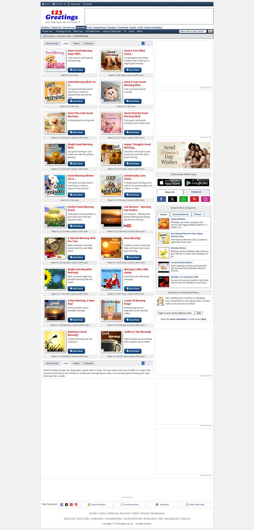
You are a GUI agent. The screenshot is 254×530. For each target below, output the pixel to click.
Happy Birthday (178, 219)
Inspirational (100, 27)
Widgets (135, 513)
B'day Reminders (96, 504)
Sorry (131, 31)
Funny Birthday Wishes (181, 262)
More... (140, 31)
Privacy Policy (83, 518)
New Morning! (132, 238)
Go (210, 31)
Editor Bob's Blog (195, 504)
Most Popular (52, 43)
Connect (59, 4)
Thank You (56, 27)
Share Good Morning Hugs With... (80, 52)
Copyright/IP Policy (113, 518)
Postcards (88, 43)
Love (89, 27)
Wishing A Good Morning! (77, 333)
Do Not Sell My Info (133, 518)
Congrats (112, 27)
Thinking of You (63, 31)
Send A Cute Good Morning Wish (135, 83)
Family (133, 27)
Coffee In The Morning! (137, 331)
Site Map (93, 513)
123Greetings (48, 36)
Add (199, 313)
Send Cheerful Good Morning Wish (136, 115)
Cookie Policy (97, 518)
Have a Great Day (112, 31)
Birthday (45, 27)
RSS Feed (145, 513)
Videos (76, 43)
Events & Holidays (153, 27)
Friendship (123, 27)
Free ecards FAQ (171, 518)
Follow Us (196, 192)
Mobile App (75, 4)
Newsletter (87, 4)
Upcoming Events (181, 214)
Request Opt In (150, 518)
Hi (125, 31)
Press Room (125, 513)
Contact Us (185, 518)
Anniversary (69, 27)
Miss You (78, 31)
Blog (203, 319)
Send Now (76, 70)
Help (160, 518)
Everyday (81, 27)
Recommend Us (158, 513)
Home (47, 4)
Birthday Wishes (178, 248)
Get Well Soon (93, 31)
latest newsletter (178, 319)
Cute (140, 27)
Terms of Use (69, 518)
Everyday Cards (64, 36)
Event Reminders (129, 504)
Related (197, 214)
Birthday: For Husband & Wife (184, 277)
